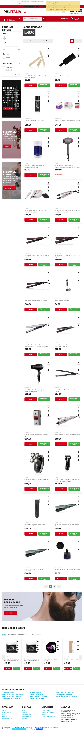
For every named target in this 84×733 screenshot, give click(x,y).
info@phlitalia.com (67, 717)
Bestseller (12, 634)
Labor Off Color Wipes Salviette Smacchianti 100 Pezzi (34, 166)
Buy (31, 85)
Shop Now (8, 108)
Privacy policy (46, 710)
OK (68, 9)
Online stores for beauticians (65, 692)
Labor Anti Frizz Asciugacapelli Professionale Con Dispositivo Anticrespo (67, 166)
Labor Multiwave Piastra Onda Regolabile (67, 434)
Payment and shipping (37, 1)
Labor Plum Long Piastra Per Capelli (35, 300)
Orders (4, 714)
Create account (6, 712)
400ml (8, 57)
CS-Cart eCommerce (18, 729)
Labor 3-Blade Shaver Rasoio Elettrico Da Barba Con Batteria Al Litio (67, 480)
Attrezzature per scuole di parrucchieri (67, 696)
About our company (23, 1)
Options (62, 578)
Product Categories (10, 19)
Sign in (7, 146)
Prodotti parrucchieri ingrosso (11, 698)
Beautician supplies (35, 692)
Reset (18, 74)
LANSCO (39, 729)
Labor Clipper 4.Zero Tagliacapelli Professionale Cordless (34, 525)
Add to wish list (48, 52)
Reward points (26, 714)
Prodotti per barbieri (8, 692)
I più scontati (36, 634)
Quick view (48, 48)
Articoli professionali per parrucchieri (13, 694)
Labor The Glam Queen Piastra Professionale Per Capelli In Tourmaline (36, 345)
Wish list (4, 716)
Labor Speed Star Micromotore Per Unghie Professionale (35, 211)
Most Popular (23, 634)
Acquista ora (10, 613)
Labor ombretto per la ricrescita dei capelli (67, 569)
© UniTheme (54, 727)
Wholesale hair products (36, 698)
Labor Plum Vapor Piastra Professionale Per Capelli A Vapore (67, 345)
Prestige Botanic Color (71, 659)
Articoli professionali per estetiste (12, 696)
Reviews (24, 712)
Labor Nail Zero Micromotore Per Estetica (67, 120)
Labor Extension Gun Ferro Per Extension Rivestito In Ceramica (67, 211)
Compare (48, 56)
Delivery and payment (48, 712)
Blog (23, 710)
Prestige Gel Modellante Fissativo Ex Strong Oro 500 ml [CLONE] (11, 660)
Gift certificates (26, 716)
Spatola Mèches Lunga (62, 75)
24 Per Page (45, 41)
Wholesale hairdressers (36, 694)
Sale (4, 634)
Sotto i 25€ (9, 67)
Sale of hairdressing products (38, 696)
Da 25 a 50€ (9, 70)
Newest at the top (30, 41)
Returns (44, 714)
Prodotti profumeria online (64, 694)
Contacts (19, 3)
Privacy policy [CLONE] (49, 716)
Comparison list (7, 718)
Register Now (10, 188)
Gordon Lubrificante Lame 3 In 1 (34, 120)
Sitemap (24, 718)
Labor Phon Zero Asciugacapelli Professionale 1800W (34, 390)
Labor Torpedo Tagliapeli (62, 300)
